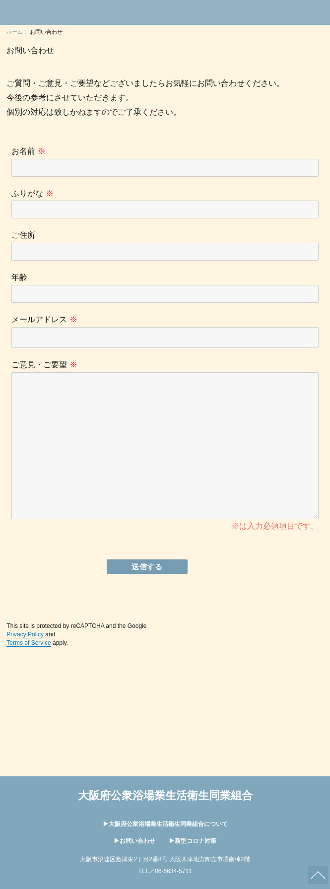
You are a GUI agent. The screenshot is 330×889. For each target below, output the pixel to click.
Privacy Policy (25, 634)
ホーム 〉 (18, 32)
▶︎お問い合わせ (135, 840)
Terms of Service (28, 642)
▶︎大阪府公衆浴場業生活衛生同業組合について (165, 824)
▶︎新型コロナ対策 (192, 840)
